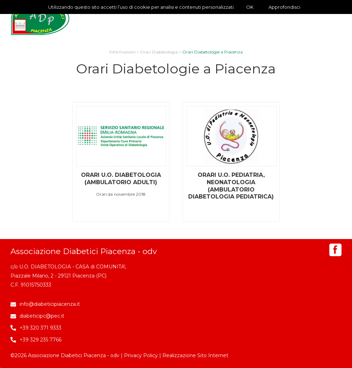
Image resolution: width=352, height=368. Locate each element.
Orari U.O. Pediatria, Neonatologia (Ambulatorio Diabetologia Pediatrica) (231, 186)
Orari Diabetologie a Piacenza (212, 52)
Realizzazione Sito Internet (195, 355)
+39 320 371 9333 (40, 328)
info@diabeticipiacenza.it (50, 304)
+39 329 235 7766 (40, 340)
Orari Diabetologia (159, 52)
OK (250, 7)
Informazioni (122, 52)
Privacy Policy (141, 355)
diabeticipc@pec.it (42, 316)
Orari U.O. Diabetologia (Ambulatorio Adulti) (121, 179)
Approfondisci (284, 7)
